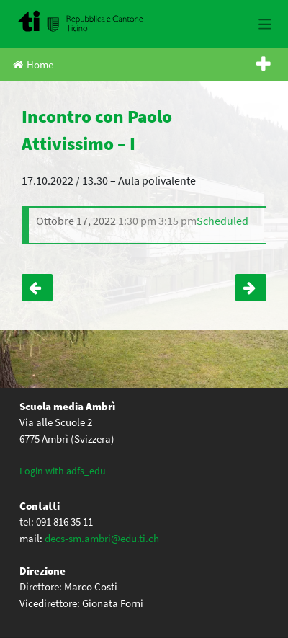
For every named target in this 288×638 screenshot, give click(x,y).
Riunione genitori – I (37, 287)
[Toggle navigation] (265, 24)
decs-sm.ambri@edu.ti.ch (102, 538)
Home (33, 64)
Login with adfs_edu (62, 470)
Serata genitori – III (250, 287)
